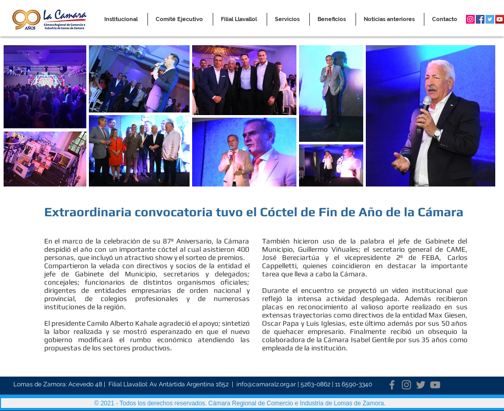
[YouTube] (435, 385)
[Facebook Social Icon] (480, 19)
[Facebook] (392, 385)
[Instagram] (406, 385)
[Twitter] (421, 385)
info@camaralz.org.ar (266, 384)
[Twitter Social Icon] (490, 19)
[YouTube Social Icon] (499, 19)
